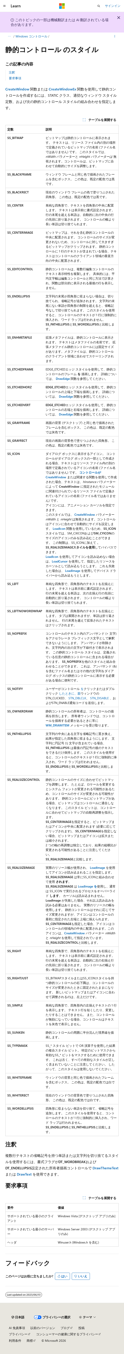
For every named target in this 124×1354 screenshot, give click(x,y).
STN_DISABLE (99, 698)
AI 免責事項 (17, 1328)
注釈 (12, 72)
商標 (30, 1340)
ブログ (65, 1328)
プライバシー (18, 1334)
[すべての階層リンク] (9, 36)
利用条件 (15, 1340)
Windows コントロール (31, 36)
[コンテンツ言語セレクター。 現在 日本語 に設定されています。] (18, 1317)
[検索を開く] (98, 6)
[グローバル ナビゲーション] (4, 6)
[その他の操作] (115, 36)
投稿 (81, 1328)
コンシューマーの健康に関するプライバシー (67, 1334)
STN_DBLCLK (77, 698)
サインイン (112, 6)
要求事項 (15, 78)
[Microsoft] (62, 6)
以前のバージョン (42, 1328)
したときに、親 (70, 693)
